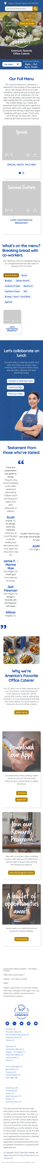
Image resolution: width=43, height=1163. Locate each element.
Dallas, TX (10, 1099)
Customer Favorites (22, 280)
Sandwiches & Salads (12, 286)
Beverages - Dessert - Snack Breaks (17, 296)
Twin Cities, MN (12, 1077)
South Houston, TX (13, 1102)
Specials (24, 275)
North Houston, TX (13, 1096)
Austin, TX (10, 1093)
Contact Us (8, 1158)
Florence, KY (11, 1072)
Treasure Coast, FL (14, 1037)
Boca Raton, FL (12, 1069)
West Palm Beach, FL (15, 1055)
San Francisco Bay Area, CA (17, 1034)
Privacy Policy (23, 1155)
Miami (10, 3)
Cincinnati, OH (11, 1090)
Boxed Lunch (28, 286)
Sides (25, 291)
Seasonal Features (11, 275)
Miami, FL (10, 1060)
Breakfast (8, 280)
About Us (34, 1155)
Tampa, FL (10, 1040)
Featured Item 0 (20, 173)
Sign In (4, 22)
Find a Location (35, 8)
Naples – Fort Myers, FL (16, 1052)
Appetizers (8, 302)
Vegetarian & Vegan (12, 291)
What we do (21, 712)
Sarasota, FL (11, 1046)
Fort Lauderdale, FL (14, 1066)
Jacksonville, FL (12, 1057)
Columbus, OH (12, 1088)
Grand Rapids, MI (13, 1075)
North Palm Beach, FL (15, 1049)
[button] (40, 24)
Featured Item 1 (23, 173)
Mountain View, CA (13, 1032)
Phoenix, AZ (10, 1029)
